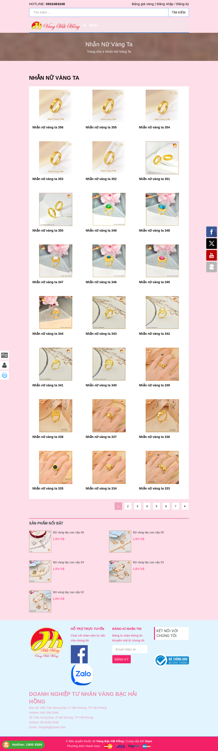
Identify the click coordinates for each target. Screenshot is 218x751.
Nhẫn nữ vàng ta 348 (154, 230)
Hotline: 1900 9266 (27, 744)
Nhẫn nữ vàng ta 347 (47, 282)
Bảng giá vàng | (144, 4)
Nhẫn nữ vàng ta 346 (101, 282)
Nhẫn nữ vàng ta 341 (47, 385)
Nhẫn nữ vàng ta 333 (154, 488)
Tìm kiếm (178, 12)
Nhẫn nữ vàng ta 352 (101, 179)
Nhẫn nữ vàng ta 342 (154, 333)
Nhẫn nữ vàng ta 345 (154, 282)
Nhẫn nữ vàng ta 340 (101, 385)
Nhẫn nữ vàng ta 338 (47, 437)
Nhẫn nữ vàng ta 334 (101, 488)
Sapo (148, 741)
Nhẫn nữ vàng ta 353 (47, 179)
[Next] (185, 506)
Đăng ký (182, 4)
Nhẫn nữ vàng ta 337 (101, 437)
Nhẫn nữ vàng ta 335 (47, 488)
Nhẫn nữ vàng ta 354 (154, 127)
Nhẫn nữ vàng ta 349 (101, 230)
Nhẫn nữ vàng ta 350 (47, 230)
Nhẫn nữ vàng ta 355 (101, 127)
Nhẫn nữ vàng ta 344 (47, 333)
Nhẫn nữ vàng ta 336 (154, 437)
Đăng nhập (165, 4)
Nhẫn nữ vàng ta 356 (47, 127)
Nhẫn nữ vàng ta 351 (154, 179)
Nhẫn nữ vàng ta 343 (101, 333)
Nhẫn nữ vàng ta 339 (154, 385)
